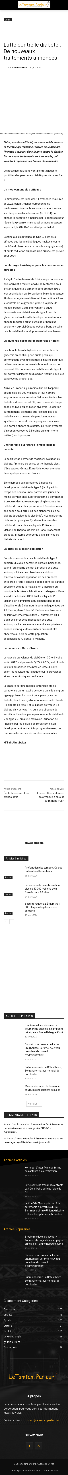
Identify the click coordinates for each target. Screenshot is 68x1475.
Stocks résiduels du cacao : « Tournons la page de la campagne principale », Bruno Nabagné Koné (44, 1029)
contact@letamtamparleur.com (43, 1420)
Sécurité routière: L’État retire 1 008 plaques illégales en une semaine (42, 907)
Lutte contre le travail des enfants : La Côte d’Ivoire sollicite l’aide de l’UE (44, 1189)
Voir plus (34, 1103)
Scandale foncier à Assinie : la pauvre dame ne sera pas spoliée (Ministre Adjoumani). (33, 1128)
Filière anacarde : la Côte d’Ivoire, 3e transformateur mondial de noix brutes (43, 1071)
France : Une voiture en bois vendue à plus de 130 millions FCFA (50, 797)
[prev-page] (6, 921)
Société (8, 19)
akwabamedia (20, 67)
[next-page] (11, 921)
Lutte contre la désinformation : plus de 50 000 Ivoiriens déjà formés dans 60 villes (43, 889)
